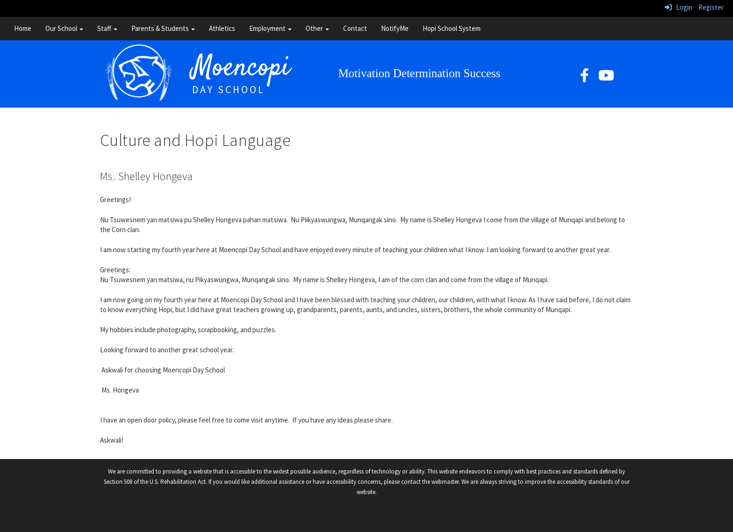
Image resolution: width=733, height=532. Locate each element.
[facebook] (584, 77)
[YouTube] (606, 77)
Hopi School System (452, 28)
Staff (107, 28)
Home (22, 28)
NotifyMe (395, 28)
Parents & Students (163, 28)
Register (711, 7)
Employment (270, 28)
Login (678, 7)
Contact (355, 28)
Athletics (222, 28)
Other (317, 28)
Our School (64, 28)
